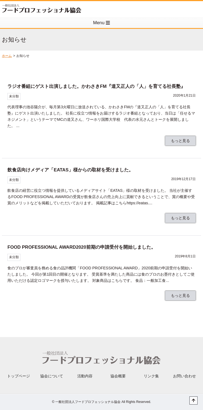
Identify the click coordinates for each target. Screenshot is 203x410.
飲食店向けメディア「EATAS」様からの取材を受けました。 (70, 169)
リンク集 (151, 376)
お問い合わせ (184, 376)
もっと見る (180, 140)
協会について (51, 376)
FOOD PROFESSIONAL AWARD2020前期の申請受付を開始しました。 (81, 247)
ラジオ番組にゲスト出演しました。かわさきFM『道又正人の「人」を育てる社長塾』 (96, 86)
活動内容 (85, 376)
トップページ (18, 376)
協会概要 (118, 376)
